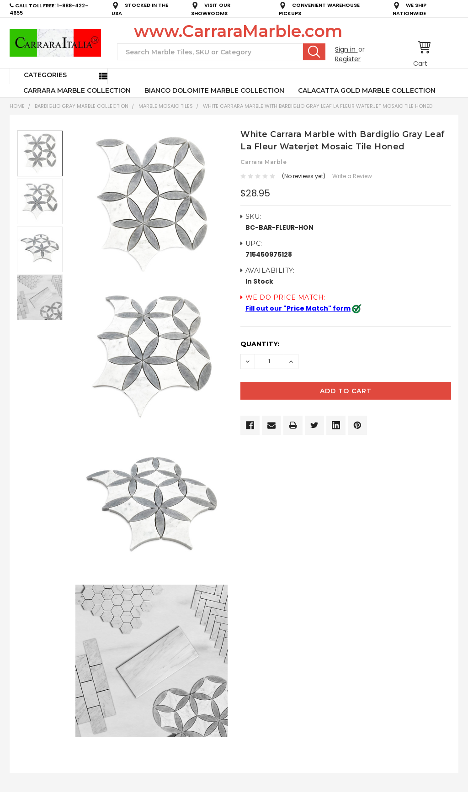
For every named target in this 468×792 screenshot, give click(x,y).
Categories (45, 75)
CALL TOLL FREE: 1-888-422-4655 (49, 9)
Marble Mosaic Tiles (165, 106)
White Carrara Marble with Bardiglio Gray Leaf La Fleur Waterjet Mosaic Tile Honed (317, 106)
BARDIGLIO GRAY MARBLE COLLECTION (81, 106)
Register (348, 58)
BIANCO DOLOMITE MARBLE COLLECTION (214, 90)
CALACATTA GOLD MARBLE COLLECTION (367, 90)
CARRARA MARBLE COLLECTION (77, 90)
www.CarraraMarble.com (238, 31)
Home (17, 106)
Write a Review (352, 176)
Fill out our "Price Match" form (298, 308)
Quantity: (259, 344)
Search (314, 51)
